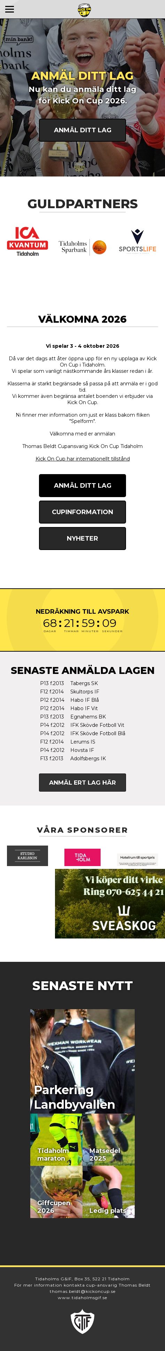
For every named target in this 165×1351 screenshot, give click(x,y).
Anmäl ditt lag (82, 130)
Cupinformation (82, 512)
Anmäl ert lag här (82, 782)
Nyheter (82, 538)
